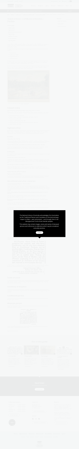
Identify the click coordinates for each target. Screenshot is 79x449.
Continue (39, 232)
